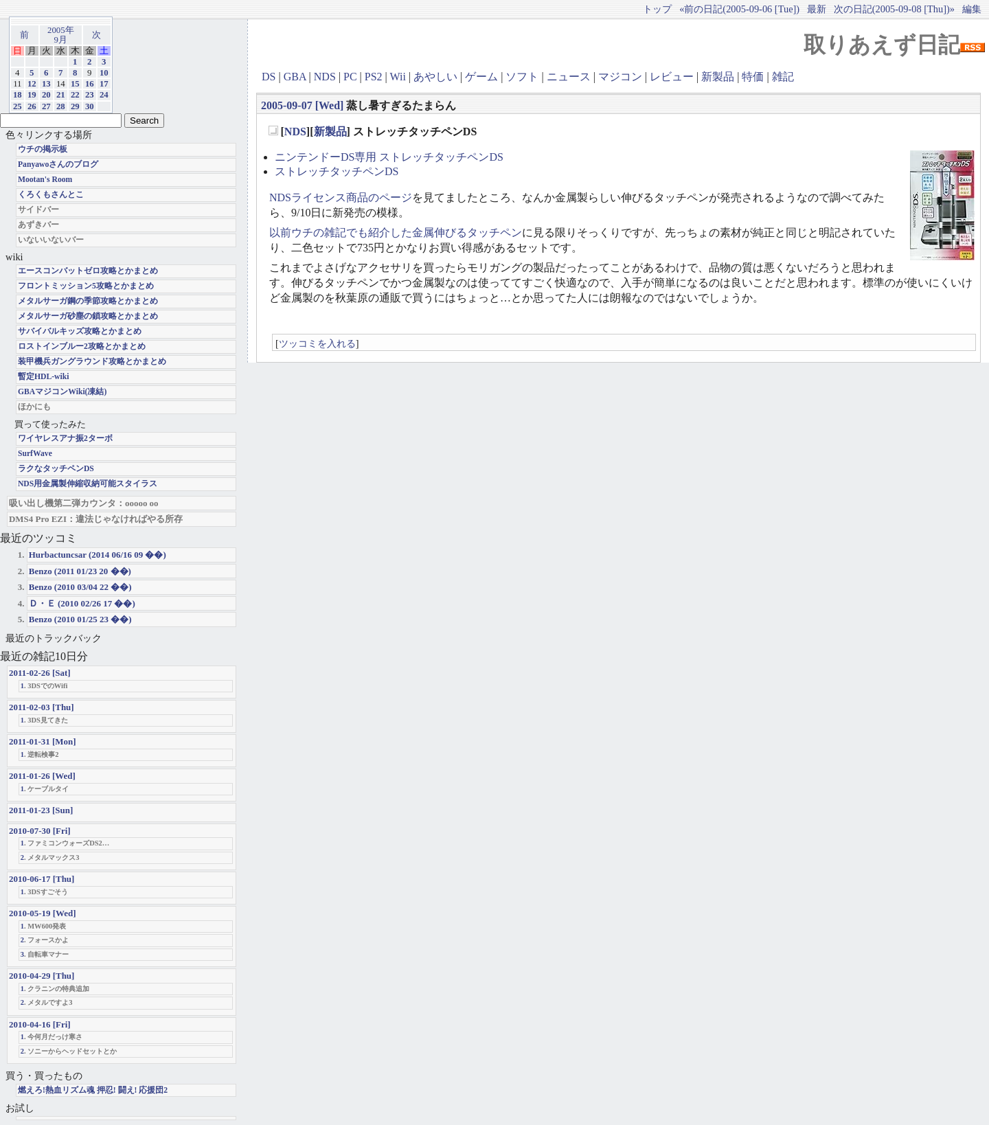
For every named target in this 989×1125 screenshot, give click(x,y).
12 (31, 84)
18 (17, 95)
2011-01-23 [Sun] (41, 810)
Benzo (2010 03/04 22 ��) (80, 587)
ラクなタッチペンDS (56, 468)
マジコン (620, 76)
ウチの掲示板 (42, 149)
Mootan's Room (45, 179)
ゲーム (481, 76)
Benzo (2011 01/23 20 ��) (80, 571)
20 (46, 95)
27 (46, 106)
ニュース (569, 76)
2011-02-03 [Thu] (41, 707)
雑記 (783, 76)
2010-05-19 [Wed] (42, 913)
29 (75, 106)
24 (104, 95)
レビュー (672, 76)
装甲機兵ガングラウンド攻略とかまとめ (92, 361)
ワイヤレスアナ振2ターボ (65, 438)
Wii (397, 76)
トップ (657, 8)
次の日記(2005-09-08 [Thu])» (894, 8)
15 (75, 84)
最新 (816, 8)
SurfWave (35, 453)
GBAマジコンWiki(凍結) (62, 391)
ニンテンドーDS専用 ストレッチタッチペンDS (389, 157)
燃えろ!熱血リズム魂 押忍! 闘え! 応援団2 (93, 1090)
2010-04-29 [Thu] (41, 975)
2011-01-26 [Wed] (42, 776)
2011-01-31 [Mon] (42, 741)
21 (60, 95)
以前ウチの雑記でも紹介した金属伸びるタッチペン (395, 232)
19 (31, 95)
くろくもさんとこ (51, 194)
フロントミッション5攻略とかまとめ (86, 286)
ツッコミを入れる (317, 343)
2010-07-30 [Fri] (40, 831)
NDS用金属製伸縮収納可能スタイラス (87, 483)
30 (89, 106)
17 (104, 84)
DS (268, 76)
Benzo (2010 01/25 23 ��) (80, 619)
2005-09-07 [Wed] (302, 105)
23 (89, 95)
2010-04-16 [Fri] (40, 1024)
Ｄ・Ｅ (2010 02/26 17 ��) (82, 603)
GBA (295, 76)
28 (60, 106)
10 (104, 73)
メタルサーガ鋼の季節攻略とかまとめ (88, 301)
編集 (971, 8)
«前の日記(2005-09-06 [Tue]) (739, 8)
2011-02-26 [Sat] (40, 673)
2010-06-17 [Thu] (41, 879)
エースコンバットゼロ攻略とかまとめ (88, 270)
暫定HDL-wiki (43, 376)
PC (350, 76)
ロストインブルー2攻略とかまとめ (82, 346)
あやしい (435, 76)
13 (46, 84)
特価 (753, 76)
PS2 (374, 76)
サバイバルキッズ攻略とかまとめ (79, 331)
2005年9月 (60, 35)
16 (89, 84)
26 (31, 106)
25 (17, 106)
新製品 (717, 76)
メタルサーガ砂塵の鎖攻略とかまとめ (88, 316)
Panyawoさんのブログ (58, 164)
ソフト (521, 76)
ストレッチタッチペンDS (336, 171)
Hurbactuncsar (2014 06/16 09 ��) (97, 554)
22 (75, 95)
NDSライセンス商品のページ (340, 197)
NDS (325, 76)
